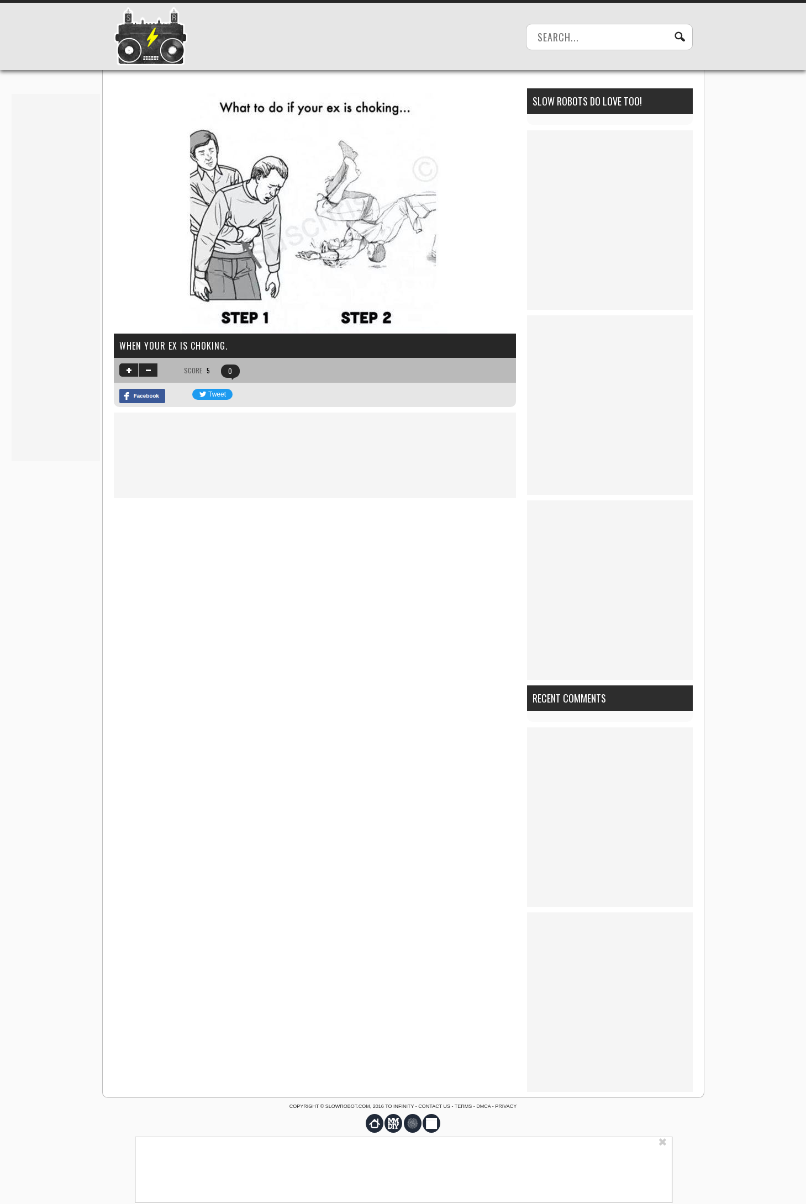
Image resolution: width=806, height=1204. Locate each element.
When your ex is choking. (173, 345)
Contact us (434, 1106)
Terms (463, 1106)
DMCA (483, 1106)
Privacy (506, 1106)
